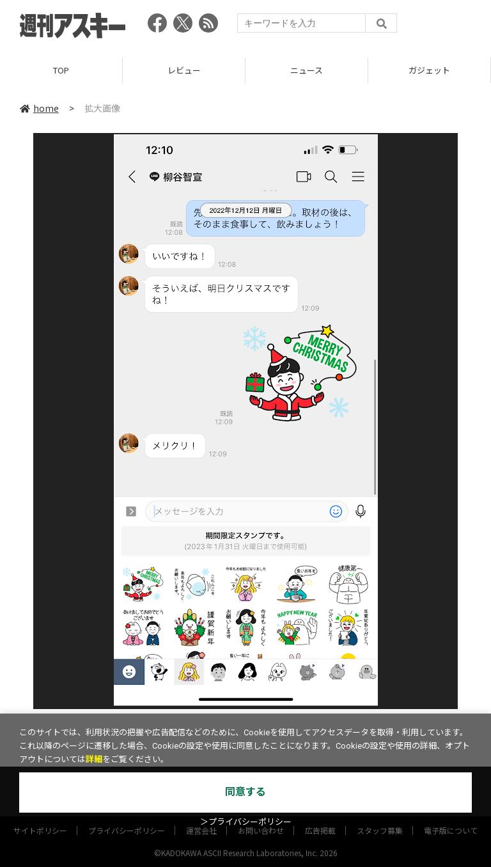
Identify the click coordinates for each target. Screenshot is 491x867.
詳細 (94, 759)
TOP (61, 70)
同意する (245, 792)
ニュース (306, 70)
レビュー (184, 70)
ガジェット (429, 70)
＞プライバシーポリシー (246, 822)
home (39, 108)
